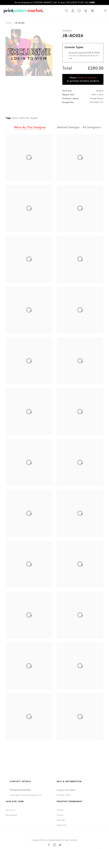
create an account (86, 77)
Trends (60, 810)
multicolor (24, 117)
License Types (63, 794)
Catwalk (61, 820)
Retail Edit (62, 825)
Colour (60, 815)
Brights (34, 117)
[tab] (30, 127)
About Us (10, 810)
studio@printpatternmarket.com (25, 795)
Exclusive (67, 30)
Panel (15, 117)
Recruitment (11, 815)
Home (8, 22)
